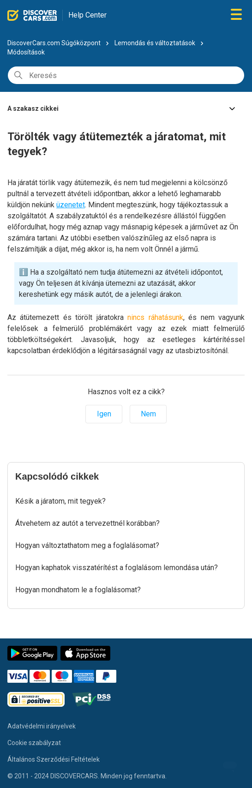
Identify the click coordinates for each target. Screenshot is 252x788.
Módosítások (26, 52)
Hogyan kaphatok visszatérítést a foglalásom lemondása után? (116, 567)
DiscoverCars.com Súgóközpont (54, 43)
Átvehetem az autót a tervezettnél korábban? (87, 523)
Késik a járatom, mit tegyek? (60, 501)
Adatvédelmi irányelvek (41, 726)
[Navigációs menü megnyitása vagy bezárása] (236, 15)
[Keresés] (126, 75)
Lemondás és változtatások (155, 43)
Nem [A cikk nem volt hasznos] (148, 413)
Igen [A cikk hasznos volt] (104, 413)
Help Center (87, 15)
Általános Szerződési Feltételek (53, 759)
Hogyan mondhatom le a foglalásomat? (78, 589)
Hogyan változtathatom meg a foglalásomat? (87, 545)
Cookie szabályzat (34, 742)
